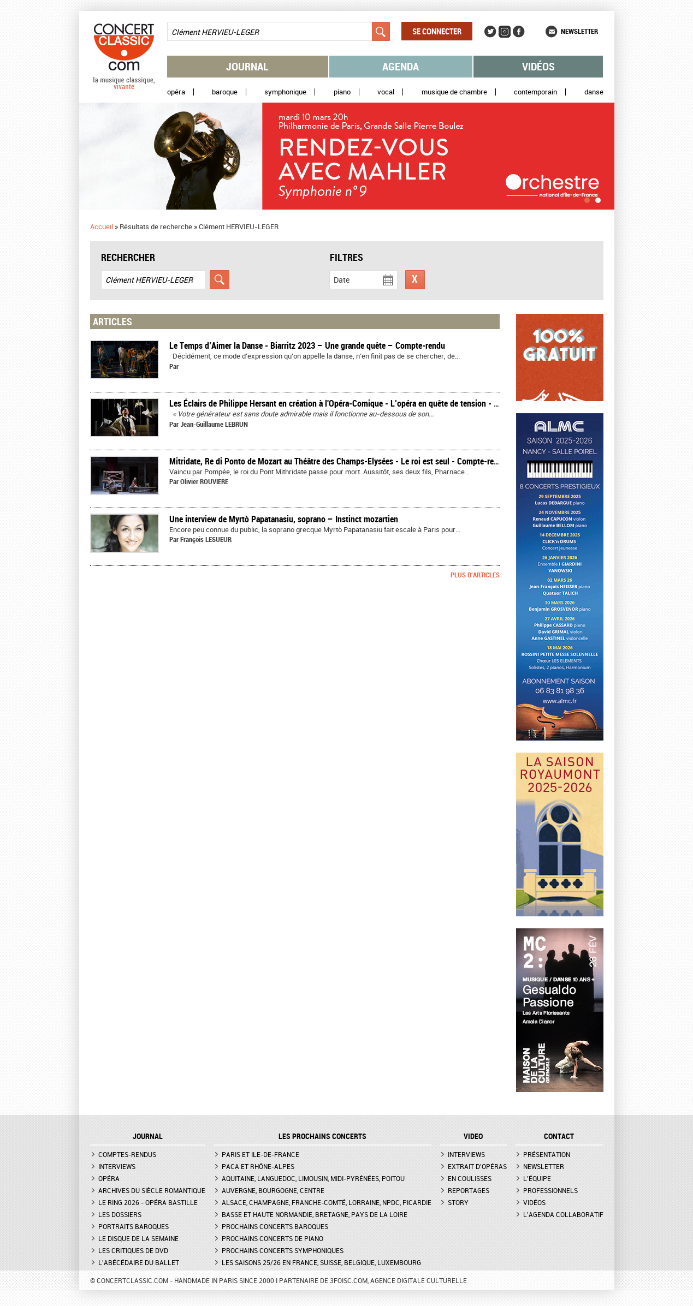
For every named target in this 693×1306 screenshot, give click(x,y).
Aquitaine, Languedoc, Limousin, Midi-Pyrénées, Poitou (313, 1178)
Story (458, 1202)
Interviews (116, 1166)
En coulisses (469, 1178)
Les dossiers (119, 1214)
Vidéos (538, 66)
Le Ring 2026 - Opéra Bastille (148, 1202)
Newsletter (579, 31)
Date (342, 280)
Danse (593, 92)
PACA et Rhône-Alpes (258, 1166)
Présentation (546, 1154)
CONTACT (559, 1136)
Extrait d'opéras (477, 1166)
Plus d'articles (475, 575)
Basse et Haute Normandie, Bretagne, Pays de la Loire (314, 1214)
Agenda (400, 66)
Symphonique (285, 92)
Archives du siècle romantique (151, 1190)
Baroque (225, 92)
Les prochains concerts (322, 1136)
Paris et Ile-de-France (260, 1154)
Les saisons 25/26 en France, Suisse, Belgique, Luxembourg (321, 1262)
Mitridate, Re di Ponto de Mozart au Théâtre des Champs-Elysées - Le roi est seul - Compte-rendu (338, 461)
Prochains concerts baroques (275, 1226)
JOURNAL (148, 1136)
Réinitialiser (415, 279)
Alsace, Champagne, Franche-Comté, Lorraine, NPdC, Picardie (326, 1202)
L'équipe (537, 1178)
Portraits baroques (133, 1226)
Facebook (519, 32)
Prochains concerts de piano (272, 1238)
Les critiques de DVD (133, 1250)
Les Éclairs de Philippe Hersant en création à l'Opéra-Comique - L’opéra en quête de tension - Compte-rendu (356, 403)
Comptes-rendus (127, 1154)
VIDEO (473, 1136)
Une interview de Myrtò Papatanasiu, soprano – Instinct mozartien (283, 519)
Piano (342, 92)
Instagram (505, 32)
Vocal (385, 92)
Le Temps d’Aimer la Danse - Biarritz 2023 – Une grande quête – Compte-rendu (307, 345)
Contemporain (535, 92)
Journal (247, 66)
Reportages (468, 1190)
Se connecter (436, 31)
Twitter (490, 32)
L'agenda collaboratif (563, 1214)
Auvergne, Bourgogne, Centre (273, 1190)
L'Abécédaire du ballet (138, 1262)
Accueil (101, 226)
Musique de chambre (454, 92)
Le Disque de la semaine (138, 1238)
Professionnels (550, 1190)
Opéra (176, 92)
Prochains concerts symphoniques (282, 1250)
